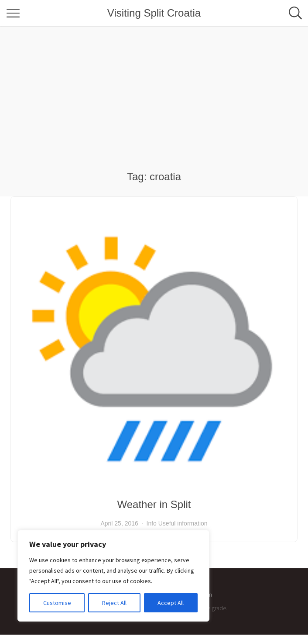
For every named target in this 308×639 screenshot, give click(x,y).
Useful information (183, 523)
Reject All (114, 603)
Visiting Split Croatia (154, 13)
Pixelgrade (213, 608)
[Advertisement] (154, 105)
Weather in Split (154, 504)
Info (152, 523)
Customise (57, 603)
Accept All (170, 603)
